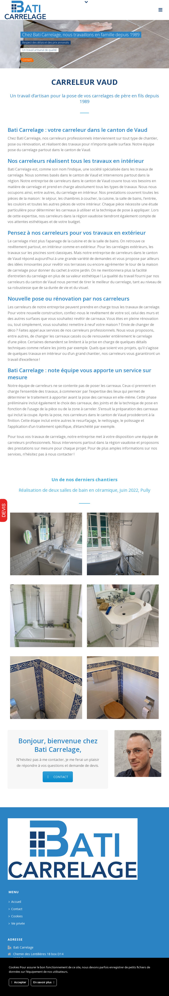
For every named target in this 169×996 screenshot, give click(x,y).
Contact (15, 909)
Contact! (27, 60)
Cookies (16, 916)
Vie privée (17, 923)
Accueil (15, 902)
